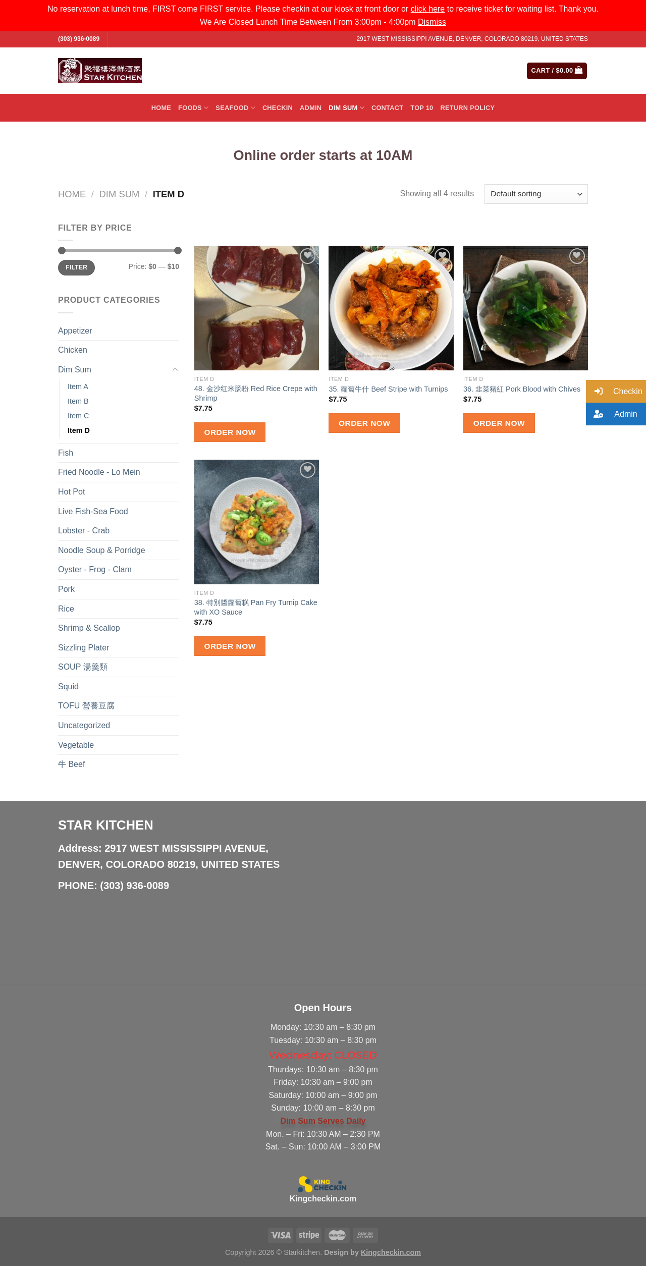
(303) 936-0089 (78, 38)
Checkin (277, 108)
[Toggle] (175, 370)
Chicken (72, 350)
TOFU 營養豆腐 (86, 705)
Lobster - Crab (84, 530)
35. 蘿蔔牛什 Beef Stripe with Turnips (388, 389)
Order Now (229, 432)
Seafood (235, 108)
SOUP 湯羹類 (82, 667)
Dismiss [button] (432, 22)
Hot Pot (71, 491)
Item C (78, 416)
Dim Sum (346, 108)
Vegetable (76, 745)
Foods (193, 108)
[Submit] (479, 70)
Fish (65, 453)
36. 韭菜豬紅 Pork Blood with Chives (521, 389)
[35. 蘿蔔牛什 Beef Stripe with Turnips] (391, 308)
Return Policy (467, 108)
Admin (310, 108)
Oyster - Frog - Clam (95, 569)
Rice (66, 608)
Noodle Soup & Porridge (101, 550)
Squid (68, 686)
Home (161, 108)
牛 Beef (71, 764)
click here (428, 9)
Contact (387, 108)
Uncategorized (84, 725)
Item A (78, 386)
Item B (78, 401)
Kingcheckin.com (323, 1198)
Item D (79, 430)
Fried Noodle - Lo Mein (99, 472)
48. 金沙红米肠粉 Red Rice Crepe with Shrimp (255, 393)
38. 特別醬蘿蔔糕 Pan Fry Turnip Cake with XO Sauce (255, 607)
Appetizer (75, 330)
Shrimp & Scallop (89, 628)
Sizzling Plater (83, 647)
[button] (616, 391)
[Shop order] (536, 194)
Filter (76, 267)
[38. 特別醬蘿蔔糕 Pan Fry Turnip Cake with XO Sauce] (256, 522)
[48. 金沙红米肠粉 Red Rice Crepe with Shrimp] (256, 308)
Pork (66, 589)
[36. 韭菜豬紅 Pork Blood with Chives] (525, 308)
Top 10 (421, 108)
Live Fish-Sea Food (93, 511)
